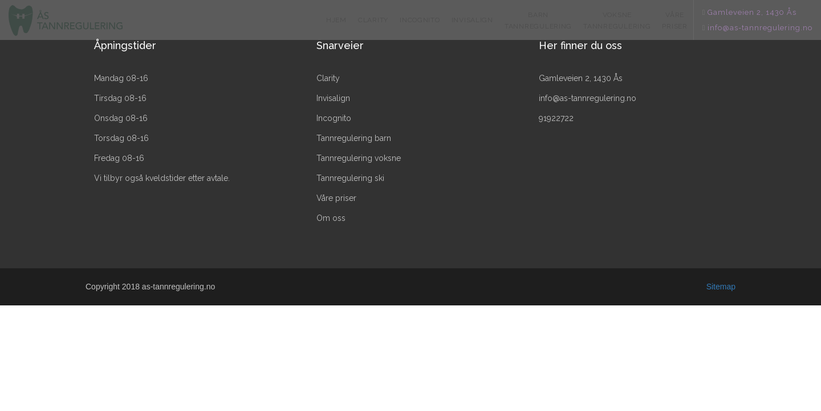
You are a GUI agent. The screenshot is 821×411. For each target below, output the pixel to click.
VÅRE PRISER (674, 20)
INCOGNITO (420, 20)
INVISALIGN (472, 20)
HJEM (336, 20)
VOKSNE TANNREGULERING (617, 20)
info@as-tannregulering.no (760, 27)
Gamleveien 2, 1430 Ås (752, 12)
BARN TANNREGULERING (538, 20)
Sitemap (720, 286)
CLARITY (373, 20)
